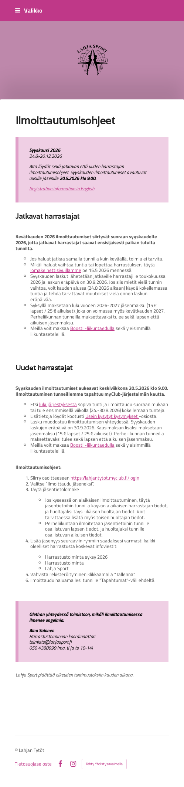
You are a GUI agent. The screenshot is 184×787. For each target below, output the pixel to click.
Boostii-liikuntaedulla (92, 328)
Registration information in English (61, 188)
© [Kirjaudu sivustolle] (17, 750)
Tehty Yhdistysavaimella (104, 764)
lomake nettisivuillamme (55, 270)
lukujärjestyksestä (58, 404)
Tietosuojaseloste (33, 764)
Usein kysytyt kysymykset (112, 416)
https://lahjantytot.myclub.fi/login (105, 477)
